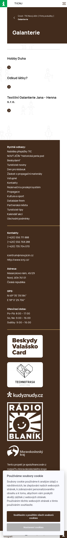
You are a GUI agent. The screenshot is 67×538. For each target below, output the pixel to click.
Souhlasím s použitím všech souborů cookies (33, 516)
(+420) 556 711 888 (18, 237)
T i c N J (18, 3)
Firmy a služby (46, 16)
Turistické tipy (15, 210)
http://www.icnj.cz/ (18, 260)
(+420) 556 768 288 (18, 242)
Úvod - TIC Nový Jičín (28, 16)
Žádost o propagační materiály (24, 174)
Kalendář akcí (15, 214)
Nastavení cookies (34, 527)
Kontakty (12, 183)
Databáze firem (16, 201)
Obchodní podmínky (18, 219)
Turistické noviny (16, 165)
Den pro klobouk (16, 169)
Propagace (13, 192)
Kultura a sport (15, 196)
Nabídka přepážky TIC (19, 151)
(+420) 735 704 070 (18, 246)
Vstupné (12, 178)
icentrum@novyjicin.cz (20, 255)
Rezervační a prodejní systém (24, 187)
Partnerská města (17, 205)
